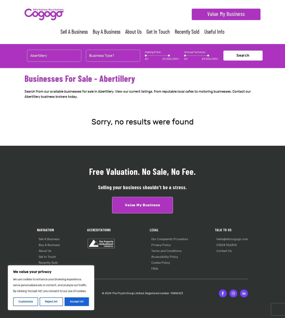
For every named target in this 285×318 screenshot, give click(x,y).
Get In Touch (158, 32)
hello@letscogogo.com (232, 239)
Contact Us (224, 251)
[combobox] (54, 56)
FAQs (154, 268)
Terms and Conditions (166, 251)
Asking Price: (153, 52)
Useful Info (214, 32)
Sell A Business (74, 32)
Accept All (77, 301)
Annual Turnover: (195, 52)
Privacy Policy (161, 245)
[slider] (146, 55)
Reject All (51, 301)
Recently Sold (187, 32)
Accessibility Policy (164, 257)
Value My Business (226, 14)
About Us (133, 32)
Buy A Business (106, 32)
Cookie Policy (160, 263)
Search (243, 55)
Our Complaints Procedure (169, 239)
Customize (25, 301)
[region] (51, 287)
